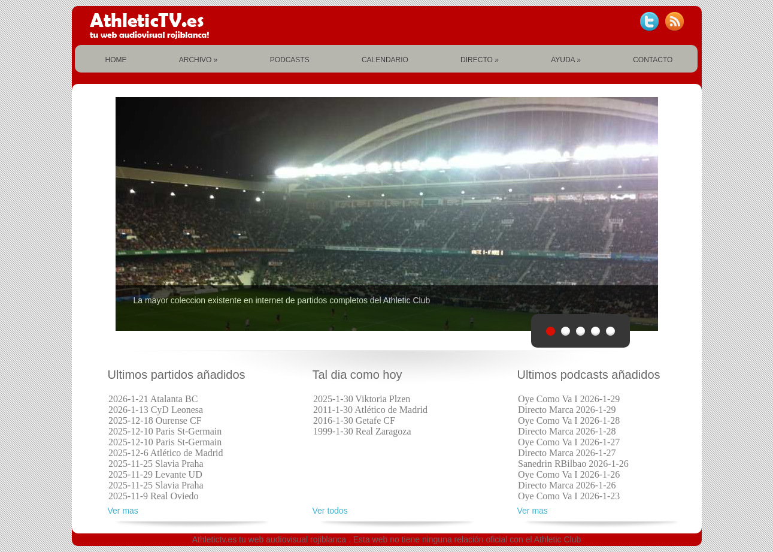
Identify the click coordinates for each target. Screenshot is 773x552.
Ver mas (123, 510)
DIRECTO (479, 60)
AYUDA (566, 60)
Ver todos (330, 510)
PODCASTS (290, 60)
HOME (116, 60)
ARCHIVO (198, 60)
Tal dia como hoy (357, 375)
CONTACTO (652, 60)
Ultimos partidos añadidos (176, 375)
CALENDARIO (385, 60)
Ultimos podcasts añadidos (588, 375)
